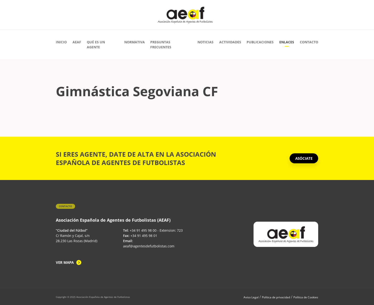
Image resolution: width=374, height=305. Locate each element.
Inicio (61, 42)
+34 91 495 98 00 (143, 230)
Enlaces (286, 42)
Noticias (205, 42)
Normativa (134, 42)
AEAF (77, 42)
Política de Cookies (305, 297)
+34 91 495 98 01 (143, 235)
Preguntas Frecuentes (160, 44)
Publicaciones (260, 42)
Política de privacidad (276, 297)
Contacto (309, 42)
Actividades (230, 42)
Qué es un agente (96, 44)
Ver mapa (65, 262)
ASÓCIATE (303, 158)
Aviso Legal (251, 297)
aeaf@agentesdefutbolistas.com (148, 246)
